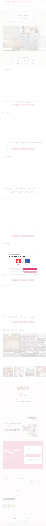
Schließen (16, 268)
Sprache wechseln (30, 268)
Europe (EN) (27, 262)
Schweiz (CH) (18, 262)
